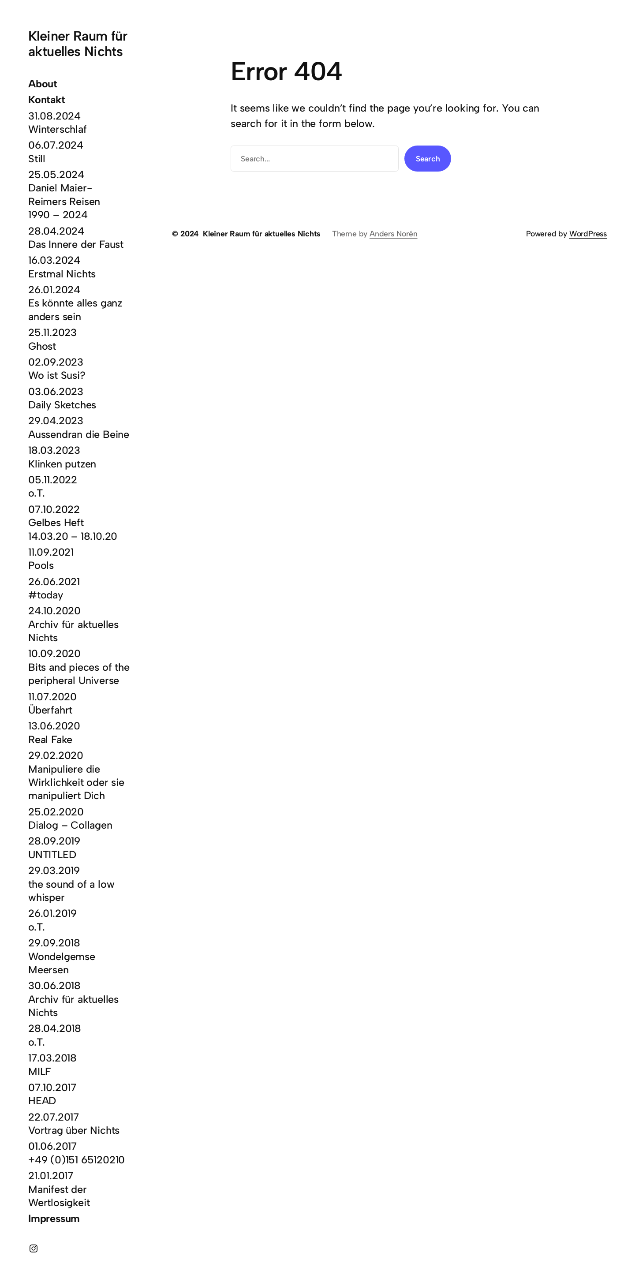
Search (428, 158)
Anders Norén (394, 233)
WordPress (588, 233)
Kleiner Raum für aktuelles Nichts (77, 44)
